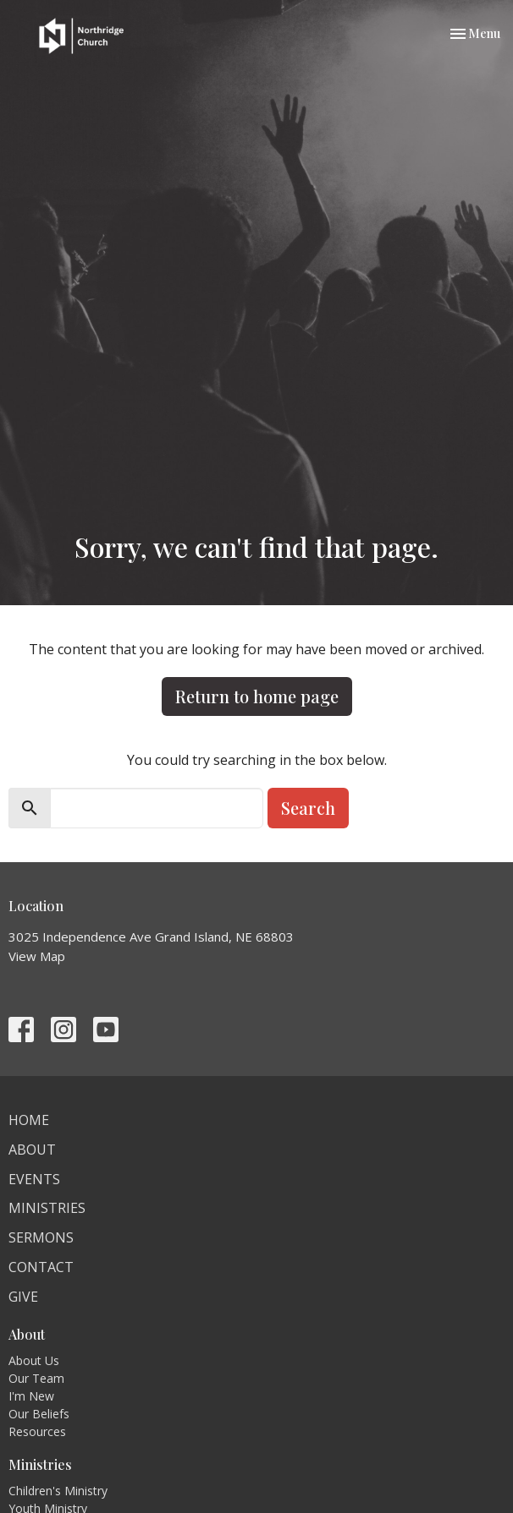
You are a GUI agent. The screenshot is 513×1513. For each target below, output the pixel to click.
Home (28, 1120)
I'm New (31, 1396)
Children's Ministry (58, 1491)
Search (308, 807)
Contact (41, 1267)
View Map (36, 956)
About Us (33, 1360)
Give (23, 1296)
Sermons (41, 1237)
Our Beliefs (38, 1414)
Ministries (47, 1208)
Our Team (36, 1378)
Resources (37, 1431)
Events (34, 1179)
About (32, 1149)
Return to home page (257, 696)
